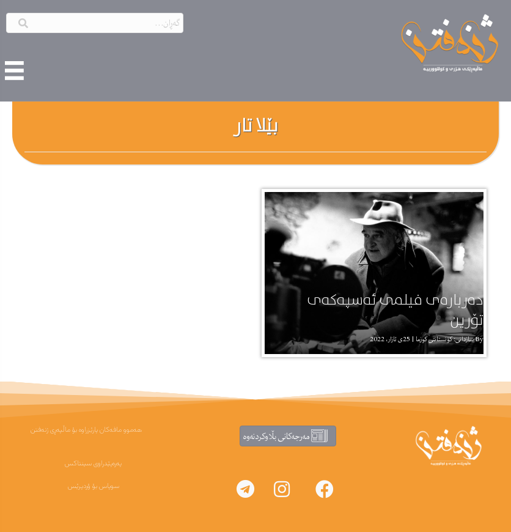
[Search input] (94, 23)
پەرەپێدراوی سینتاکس (93, 463)
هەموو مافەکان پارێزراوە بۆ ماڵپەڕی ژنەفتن (86, 429)
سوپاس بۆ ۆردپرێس (93, 486)
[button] (324, 489)
